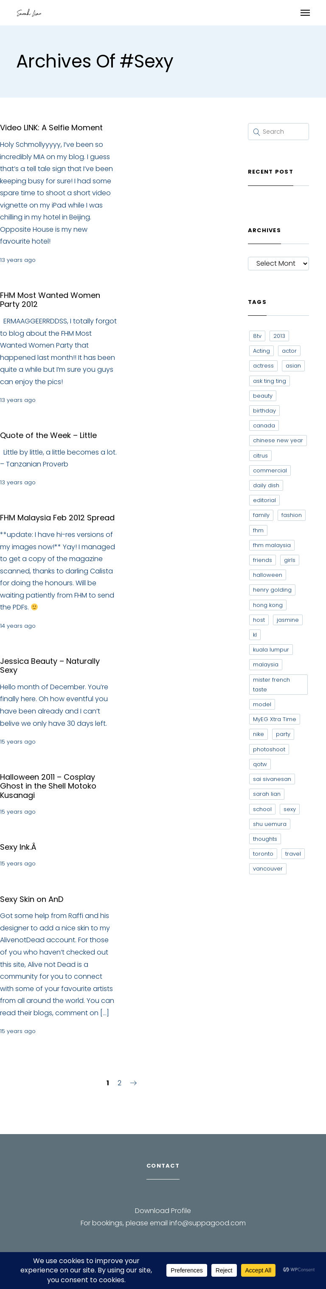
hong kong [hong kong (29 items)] (268, 605)
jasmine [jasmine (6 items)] (288, 620)
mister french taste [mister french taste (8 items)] (271, 685)
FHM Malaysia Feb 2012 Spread (57, 517)
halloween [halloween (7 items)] (267, 575)
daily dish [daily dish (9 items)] (266, 485)
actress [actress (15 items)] (263, 366)
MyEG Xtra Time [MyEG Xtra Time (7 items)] (274, 719)
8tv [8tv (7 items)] (257, 336)
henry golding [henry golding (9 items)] (272, 590)
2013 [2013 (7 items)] (279, 336)
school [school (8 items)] (262, 809)
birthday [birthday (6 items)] (264, 411)
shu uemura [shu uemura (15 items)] (270, 824)
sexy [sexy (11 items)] (290, 809)
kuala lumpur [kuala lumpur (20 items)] (271, 650)
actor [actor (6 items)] (289, 351)
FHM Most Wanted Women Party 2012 (50, 300)
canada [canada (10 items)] (264, 425)
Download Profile (163, 1211)
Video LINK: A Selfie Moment (51, 127)
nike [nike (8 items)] (258, 734)
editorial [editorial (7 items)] (264, 500)
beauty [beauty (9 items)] (263, 396)
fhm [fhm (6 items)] (258, 530)
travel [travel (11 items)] (293, 854)
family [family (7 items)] (261, 515)
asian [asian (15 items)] (293, 366)
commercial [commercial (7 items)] (270, 470)
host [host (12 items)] (259, 620)
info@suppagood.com (207, 1223)
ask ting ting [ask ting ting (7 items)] (269, 381)
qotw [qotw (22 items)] (260, 764)
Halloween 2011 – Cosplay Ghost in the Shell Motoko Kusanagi (48, 786)
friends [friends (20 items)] (262, 560)
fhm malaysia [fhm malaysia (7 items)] (272, 545)
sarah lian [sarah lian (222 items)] (267, 794)
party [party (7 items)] (283, 734)
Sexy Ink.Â (19, 847)
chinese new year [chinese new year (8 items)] (278, 440)
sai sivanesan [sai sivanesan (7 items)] (272, 779)
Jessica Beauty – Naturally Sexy (50, 666)
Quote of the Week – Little (48, 435)
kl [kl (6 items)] (255, 635)
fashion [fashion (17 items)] (291, 515)
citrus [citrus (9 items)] (260, 456)
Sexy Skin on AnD (31, 899)
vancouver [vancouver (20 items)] (268, 869)
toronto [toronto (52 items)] (263, 854)
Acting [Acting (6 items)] (261, 351)
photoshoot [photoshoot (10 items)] (269, 749)
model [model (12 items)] (262, 704)
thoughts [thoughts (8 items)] (265, 839)
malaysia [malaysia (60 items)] (265, 664)
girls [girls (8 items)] (289, 560)
